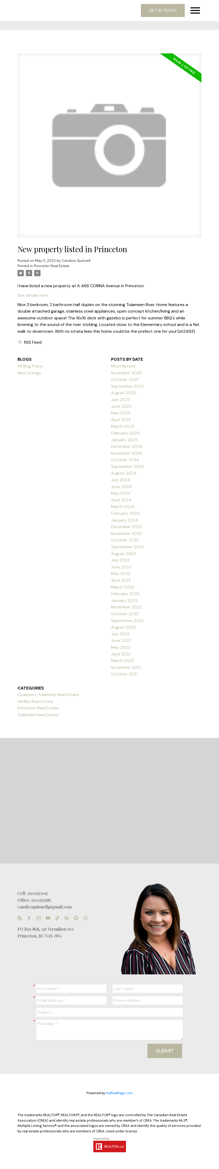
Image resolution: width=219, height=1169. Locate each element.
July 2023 (120, 560)
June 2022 (121, 640)
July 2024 (120, 480)
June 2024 (121, 486)
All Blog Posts (30, 366)
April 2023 (121, 580)
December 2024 (126, 446)
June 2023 (121, 567)
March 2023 (122, 587)
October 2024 (125, 459)
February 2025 (125, 433)
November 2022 (126, 607)
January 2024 (124, 520)
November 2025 (126, 373)
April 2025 (121, 419)
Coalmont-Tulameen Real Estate (48, 694)
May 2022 (120, 647)
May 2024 (121, 493)
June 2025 (121, 406)
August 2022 (123, 627)
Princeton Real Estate (51, 266)
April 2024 (121, 500)
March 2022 (122, 660)
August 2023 (123, 553)
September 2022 (127, 620)
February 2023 (125, 593)
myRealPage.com (119, 1093)
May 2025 (120, 413)
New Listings (29, 373)
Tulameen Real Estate (38, 715)
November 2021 (126, 667)
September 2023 (127, 547)
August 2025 (123, 393)
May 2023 (120, 573)
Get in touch (162, 10)
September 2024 (127, 466)
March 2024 (123, 506)
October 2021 (124, 674)
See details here (33, 295)
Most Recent (123, 366)
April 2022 (121, 654)
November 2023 (126, 533)
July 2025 (120, 399)
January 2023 (124, 600)
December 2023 (126, 526)
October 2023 (125, 540)
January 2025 (124, 440)
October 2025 (125, 379)
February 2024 (125, 513)
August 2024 (123, 473)
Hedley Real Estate (35, 701)
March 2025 (122, 426)
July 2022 (120, 634)
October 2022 (125, 614)
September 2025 (127, 386)
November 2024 (126, 453)
